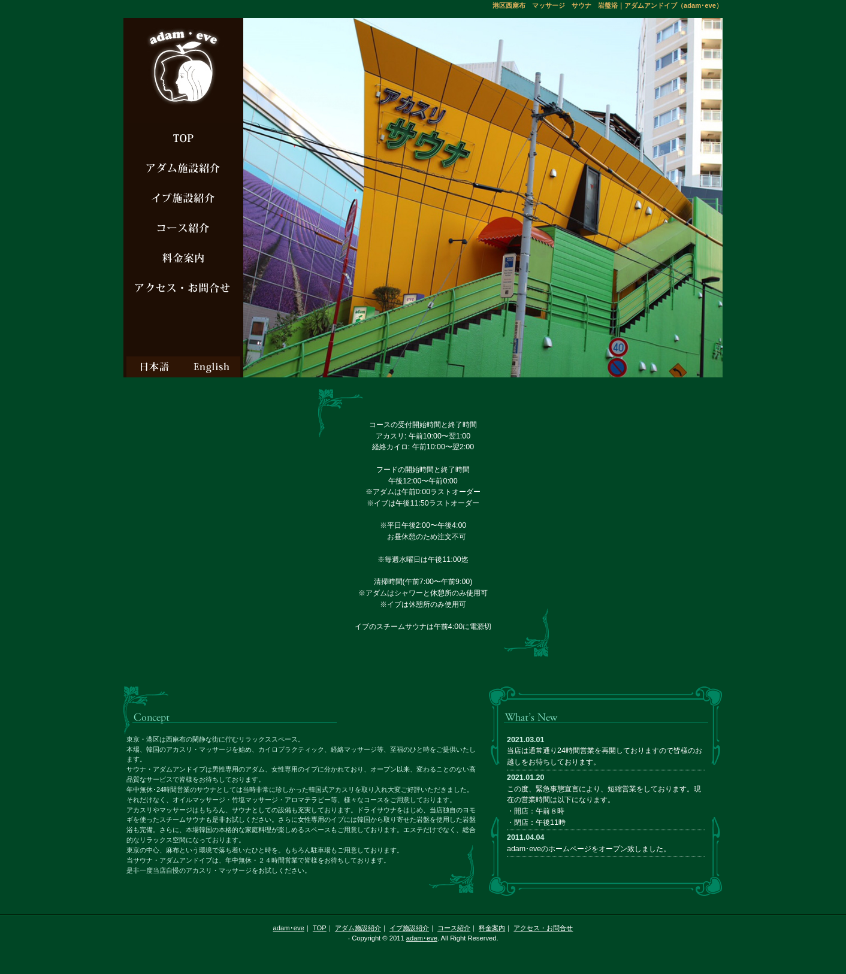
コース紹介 (453, 927)
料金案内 (492, 927)
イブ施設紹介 (409, 927)
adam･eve (288, 927)
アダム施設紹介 (358, 927)
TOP (320, 927)
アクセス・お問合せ (543, 927)
